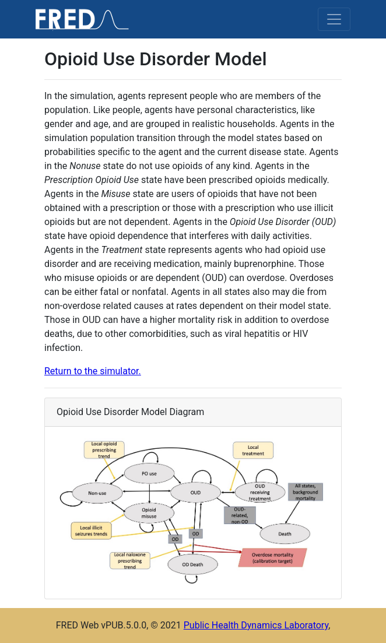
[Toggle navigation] (334, 19)
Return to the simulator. (92, 371)
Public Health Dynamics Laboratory (256, 625)
